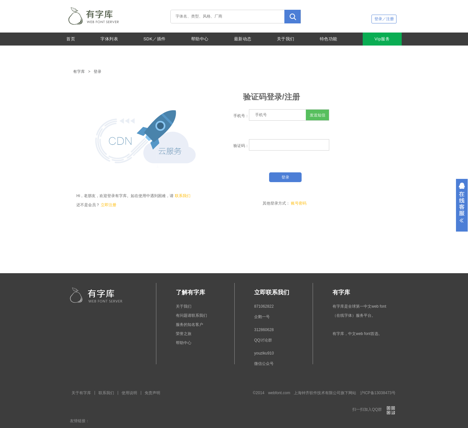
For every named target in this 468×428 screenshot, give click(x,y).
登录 (97, 71)
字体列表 (109, 38)
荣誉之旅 (183, 333)
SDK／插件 (154, 38)
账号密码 (298, 203)
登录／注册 (384, 19)
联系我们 (182, 196)
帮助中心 (200, 38)
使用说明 (129, 393)
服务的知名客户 (189, 324)
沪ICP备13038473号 (378, 393)
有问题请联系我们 (191, 315)
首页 (70, 38)
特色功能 (328, 38)
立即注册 (108, 205)
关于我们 (285, 38)
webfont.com (279, 393)
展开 (462, 205)
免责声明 (152, 393)
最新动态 (243, 38)
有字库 (79, 71)
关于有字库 (81, 393)
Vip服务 (382, 38)
